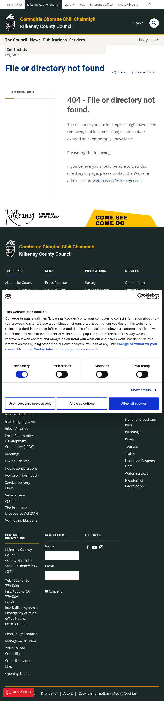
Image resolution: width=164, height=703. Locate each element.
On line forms (135, 285)
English (10, 57)
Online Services (17, 463)
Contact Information (15, 539)
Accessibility (18, 692)
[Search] (154, 23)
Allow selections (82, 403)
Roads (130, 441)
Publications (95, 273)
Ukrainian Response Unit (141, 466)
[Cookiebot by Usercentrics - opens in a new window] (140, 296)
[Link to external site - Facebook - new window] (87, 549)
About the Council (19, 285)
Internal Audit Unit (19, 416)
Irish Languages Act (20, 423)
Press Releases (57, 285)
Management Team (20, 643)
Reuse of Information (22, 478)
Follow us (93, 537)
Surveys (91, 285)
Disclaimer (49, 695)
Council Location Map (18, 666)
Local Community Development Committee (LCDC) (19, 443)
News (49, 273)
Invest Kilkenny (128, 4)
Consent (55, 595)
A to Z (68, 695)
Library (69, 4)
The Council (14, 273)
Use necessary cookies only (30, 403)
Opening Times (17, 676)
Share (119, 74)
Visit (82, 4)
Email (49, 569)
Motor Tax (133, 414)
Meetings (12, 456)
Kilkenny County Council (43, 4)
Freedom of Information (134, 486)
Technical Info (22, 94)
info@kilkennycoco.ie (22, 610)
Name (50, 548)
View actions (142, 74)
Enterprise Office (101, 4)
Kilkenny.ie (14, 4)
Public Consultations (21, 470)
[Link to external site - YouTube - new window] (94, 549)
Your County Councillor (15, 653)
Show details (141, 390)
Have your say (148, 42)
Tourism (131, 448)
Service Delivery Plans (17, 488)
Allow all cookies (134, 403)
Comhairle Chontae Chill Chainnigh (57, 19)
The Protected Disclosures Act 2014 (21, 513)
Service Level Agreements (15, 500)
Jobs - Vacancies (17, 431)
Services (132, 273)
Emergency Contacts (21, 636)
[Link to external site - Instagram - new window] (101, 549)
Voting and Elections (21, 523)
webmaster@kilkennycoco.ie (118, 182)
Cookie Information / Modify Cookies (107, 695)
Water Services (136, 475)
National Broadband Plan (141, 424)
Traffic (130, 456)
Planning (132, 434)
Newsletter (54, 537)
